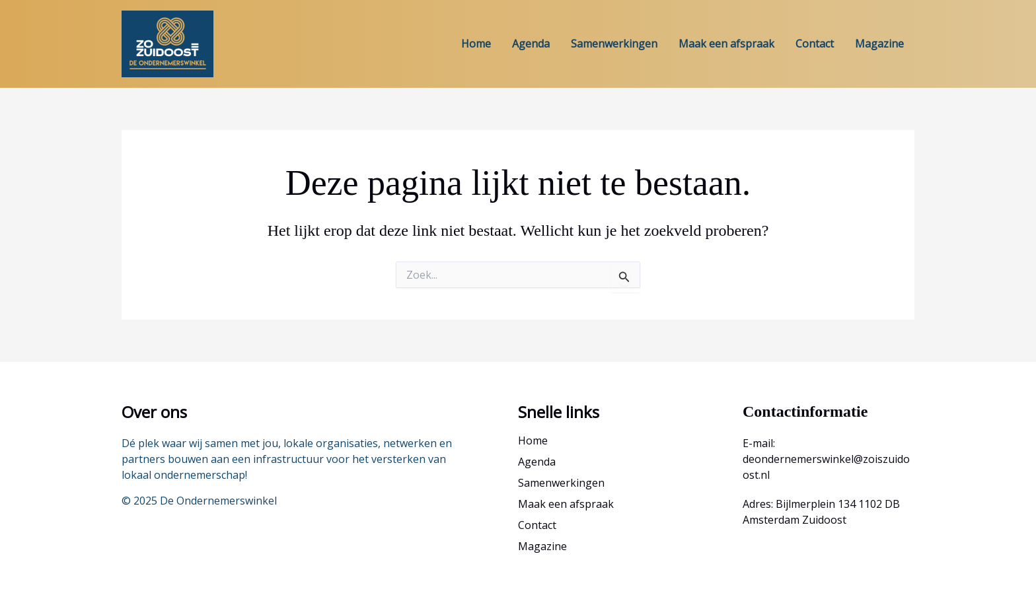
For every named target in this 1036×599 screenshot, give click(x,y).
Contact (815, 43)
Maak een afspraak (726, 43)
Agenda (531, 43)
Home (476, 43)
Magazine (879, 43)
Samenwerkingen (614, 43)
